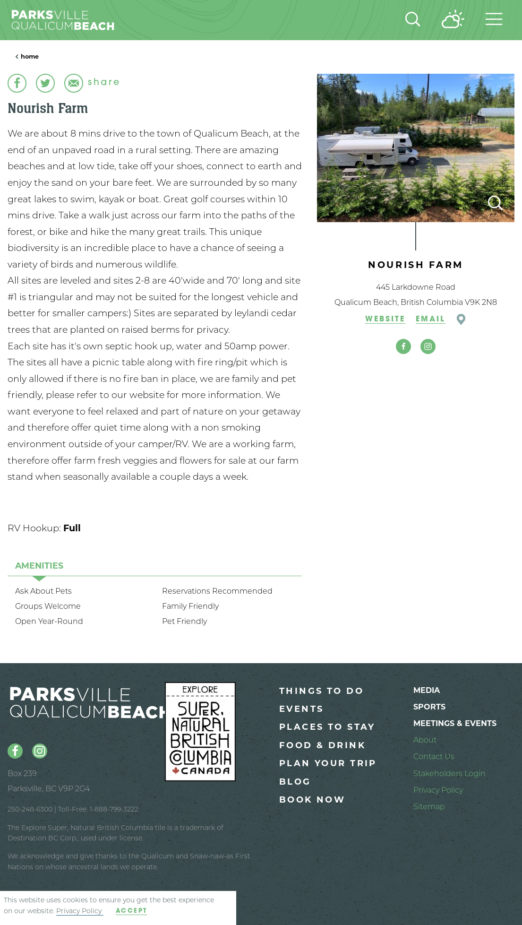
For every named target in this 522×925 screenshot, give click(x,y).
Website (385, 319)
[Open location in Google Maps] (461, 319)
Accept (131, 911)
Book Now (312, 800)
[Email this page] (73, 83)
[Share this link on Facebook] (17, 83)
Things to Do (321, 691)
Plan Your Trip (328, 763)
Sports (429, 706)
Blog (295, 782)
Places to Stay (327, 727)
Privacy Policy (79, 911)
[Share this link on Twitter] (45, 83)
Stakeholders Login (449, 773)
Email (430, 319)
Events (301, 709)
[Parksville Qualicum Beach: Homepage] (78, 20)
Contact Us (433, 756)
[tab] (39, 565)
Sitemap (429, 806)
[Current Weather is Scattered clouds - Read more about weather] (453, 19)
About (424, 739)
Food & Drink (322, 745)
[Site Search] (413, 20)
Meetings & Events (454, 723)
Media (426, 690)
